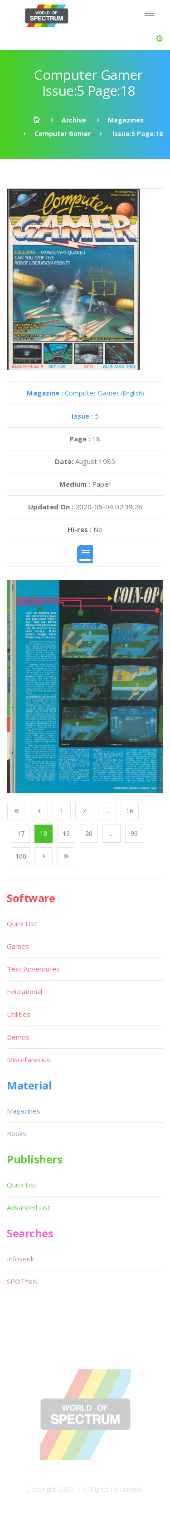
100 (20, 856)
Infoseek (20, 1258)
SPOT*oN (22, 1281)
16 (129, 810)
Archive (74, 120)
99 (134, 833)
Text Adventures (33, 968)
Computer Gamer (62, 133)
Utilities (18, 1014)
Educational (24, 991)
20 (88, 833)
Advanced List (28, 1207)
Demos (18, 1036)
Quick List (22, 923)
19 (66, 833)
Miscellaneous (28, 1059)
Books (16, 1133)
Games (18, 946)
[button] (159, 38)
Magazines (126, 120)
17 (20, 833)
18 (43, 833)
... (107, 810)
